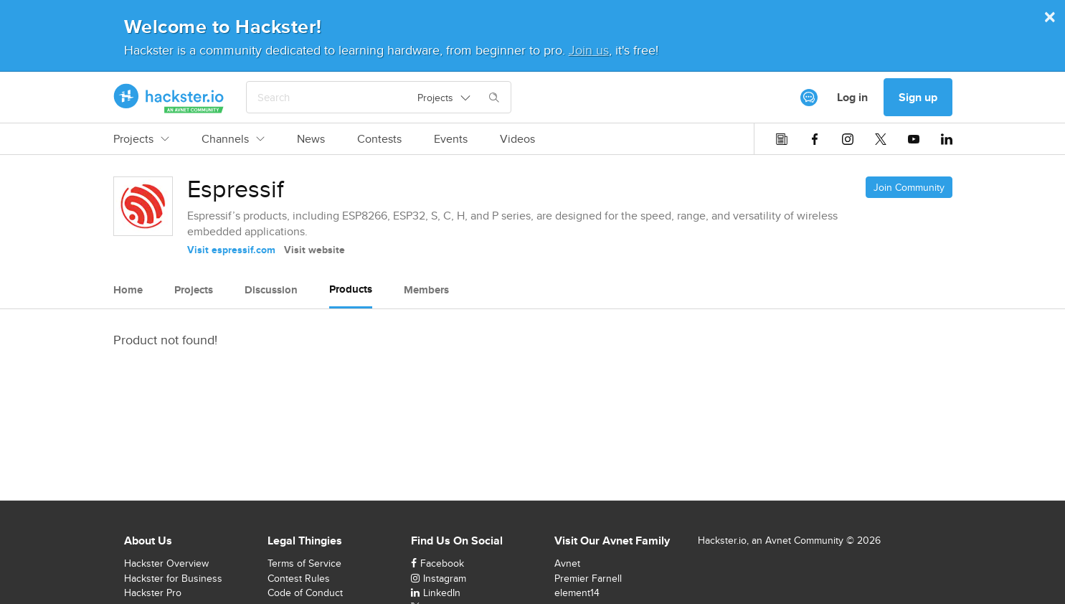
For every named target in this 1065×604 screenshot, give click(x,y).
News (311, 139)
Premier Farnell (588, 578)
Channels (233, 139)
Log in (852, 97)
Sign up (918, 97)
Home (128, 290)
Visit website (314, 249)
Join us (589, 50)
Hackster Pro (152, 592)
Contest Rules (299, 578)
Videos (517, 139)
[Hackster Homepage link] (168, 97)
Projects (141, 139)
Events (451, 139)
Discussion (271, 290)
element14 (577, 592)
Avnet (567, 563)
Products (350, 289)
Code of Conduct (305, 592)
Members (426, 290)
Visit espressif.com (231, 249)
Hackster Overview (166, 563)
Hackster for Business (173, 578)
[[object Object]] (809, 97)
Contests (379, 139)
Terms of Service (304, 563)
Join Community (909, 187)
